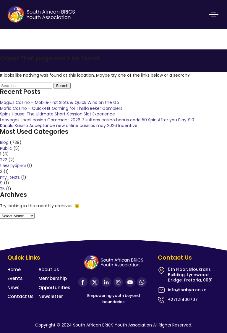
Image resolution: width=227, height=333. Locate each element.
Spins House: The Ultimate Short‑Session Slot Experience (57, 114)
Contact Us (20, 296)
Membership (52, 278)
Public (6, 148)
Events (15, 278)
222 (3, 160)
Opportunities (54, 287)
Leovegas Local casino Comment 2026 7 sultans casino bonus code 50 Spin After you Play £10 (97, 120)
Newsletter (50, 296)
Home (14, 269)
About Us (48, 269)
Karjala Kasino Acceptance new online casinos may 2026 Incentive (68, 125)
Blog (4, 142)
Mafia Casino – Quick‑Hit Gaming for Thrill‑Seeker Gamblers (61, 108)
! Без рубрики (13, 165)
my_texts (10, 177)
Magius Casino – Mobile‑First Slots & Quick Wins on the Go (59, 102)
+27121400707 (183, 300)
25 (2, 189)
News (13, 287)
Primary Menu (213, 14)
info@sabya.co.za (187, 289)
